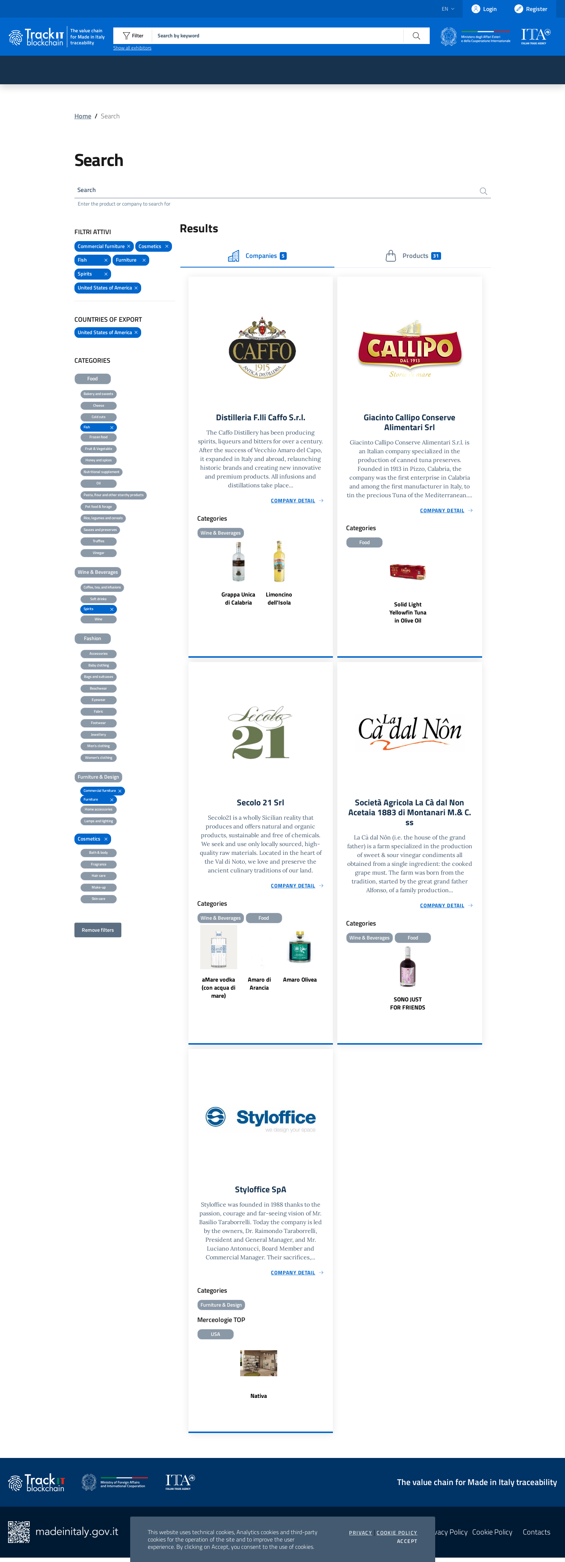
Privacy (360, 1532)
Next (329, 965)
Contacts (536, 1536)
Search (87, 190)
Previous (191, 965)
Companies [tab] (257, 257)
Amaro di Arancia (259, 986)
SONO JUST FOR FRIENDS (407, 1006)
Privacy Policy (446, 1536)
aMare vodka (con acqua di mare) (218, 990)
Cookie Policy (397, 1532)
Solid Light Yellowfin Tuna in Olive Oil (407, 614)
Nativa (258, 1400)
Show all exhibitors (132, 47)
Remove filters (98, 930)
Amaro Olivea (300, 982)
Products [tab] (413, 257)
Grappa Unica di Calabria (238, 599)
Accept (407, 1541)
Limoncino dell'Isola (279, 599)
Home (82, 116)
